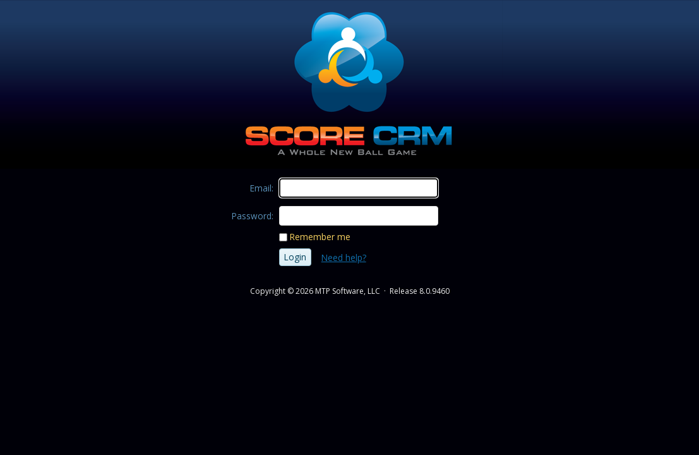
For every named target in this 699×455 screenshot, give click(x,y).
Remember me (320, 237)
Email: (261, 188)
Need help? (343, 258)
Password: (252, 216)
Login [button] (295, 257)
